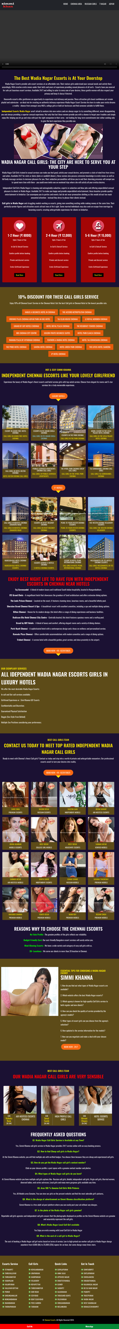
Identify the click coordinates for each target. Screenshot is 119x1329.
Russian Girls (91, 3)
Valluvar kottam (11, 1288)
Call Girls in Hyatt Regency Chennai (44, 529)
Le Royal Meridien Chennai (96, 319)
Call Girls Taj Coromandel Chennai (101, 475)
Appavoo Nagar (63, 1277)
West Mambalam (90, 1303)
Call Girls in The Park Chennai (72, 438)
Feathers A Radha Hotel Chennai (61, 340)
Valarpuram (9, 1284)
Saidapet (60, 1288)
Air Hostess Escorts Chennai (25, 1118)
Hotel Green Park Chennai (71, 346)
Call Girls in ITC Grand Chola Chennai (44, 437)
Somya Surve (44, 879)
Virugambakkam (63, 1303)
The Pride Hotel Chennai (16, 346)
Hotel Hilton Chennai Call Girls (15, 476)
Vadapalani (9, 1280)
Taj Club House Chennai (68, 319)
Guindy (60, 1284)
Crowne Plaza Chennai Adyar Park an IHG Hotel (29, 319)
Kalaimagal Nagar (91, 1284)
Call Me (30, 1326)
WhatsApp (89, 1326)
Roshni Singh (101, 914)
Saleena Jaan (73, 809)
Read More (19, 275)
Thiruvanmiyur (37, 1288)
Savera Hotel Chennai (43, 346)
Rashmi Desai (44, 809)
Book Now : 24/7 (71, 1046)
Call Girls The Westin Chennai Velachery (101, 529)
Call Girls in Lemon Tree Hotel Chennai (15, 437)
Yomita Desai (44, 914)
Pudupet (87, 1291)
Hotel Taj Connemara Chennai (94, 340)
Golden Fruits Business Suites (57, 333)
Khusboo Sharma (15, 914)
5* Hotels (58, 487)
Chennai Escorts (50, 1320)
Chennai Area (76, 3)
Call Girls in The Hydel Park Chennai (72, 475)
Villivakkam (62, 1299)
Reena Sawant (101, 809)
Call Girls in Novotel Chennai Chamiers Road (15, 529)
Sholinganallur (11, 1295)
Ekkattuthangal (63, 1280)
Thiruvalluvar (10, 1273)
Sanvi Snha (15, 809)
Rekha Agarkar (15, 844)
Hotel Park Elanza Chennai (89, 333)
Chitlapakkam (89, 1273)
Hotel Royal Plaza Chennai (57, 326)
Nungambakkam (11, 1299)
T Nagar (102, 3)
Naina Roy (72, 914)
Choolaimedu (89, 1277)
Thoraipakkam (10, 1306)
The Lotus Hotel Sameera (99, 346)
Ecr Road (34, 1295)
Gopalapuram (62, 1269)
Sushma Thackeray (101, 879)
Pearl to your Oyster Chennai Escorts (72, 529)
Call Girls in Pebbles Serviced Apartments (44, 475)
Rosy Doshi (44, 844)
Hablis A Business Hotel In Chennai (40, 312)
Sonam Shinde (72, 879)
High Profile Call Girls (63, 1118)
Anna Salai (61, 1273)
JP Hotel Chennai (58, 353)
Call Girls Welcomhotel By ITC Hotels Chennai (101, 566)
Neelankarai (62, 1306)
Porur (7, 1291)
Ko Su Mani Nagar (90, 1288)
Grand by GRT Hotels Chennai (26, 326)
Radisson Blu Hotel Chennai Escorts (15, 566)
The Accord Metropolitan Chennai (77, 312)
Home (65, 3)
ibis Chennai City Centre (26, 333)
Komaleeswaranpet (91, 1306)
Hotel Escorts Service (101, 1118)
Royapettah (35, 1284)
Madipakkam (36, 1277)
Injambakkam (10, 1303)
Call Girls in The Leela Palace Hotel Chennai (101, 437)
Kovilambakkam (37, 1269)
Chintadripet (89, 1269)
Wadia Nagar (89, 1299)
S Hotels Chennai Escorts (44, 568)
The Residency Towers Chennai (90, 326)
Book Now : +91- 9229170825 (58, 650)
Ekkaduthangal (90, 1280)
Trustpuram (88, 1295)
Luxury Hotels (58, 396)
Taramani (34, 1306)
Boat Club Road (37, 1299)
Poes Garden (36, 1303)
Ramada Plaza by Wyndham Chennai (24, 340)
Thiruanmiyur (10, 1277)
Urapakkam (35, 1273)
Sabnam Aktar (101, 844)
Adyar (111, 3)
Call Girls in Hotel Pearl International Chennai (72, 566)
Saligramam (62, 1291)
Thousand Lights (64, 1295)
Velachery (35, 1280)
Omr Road (35, 1291)
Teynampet (9, 1269)
